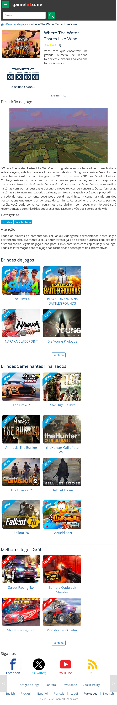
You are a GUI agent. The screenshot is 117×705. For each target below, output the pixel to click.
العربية (74, 693)
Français (59, 693)
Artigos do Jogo (30, 685)
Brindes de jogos (17, 24)
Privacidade (69, 685)
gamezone (27, 4)
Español (42, 693)
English (11, 693)
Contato (50, 685)
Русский (26, 693)
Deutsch (108, 693)
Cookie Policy (91, 685)
